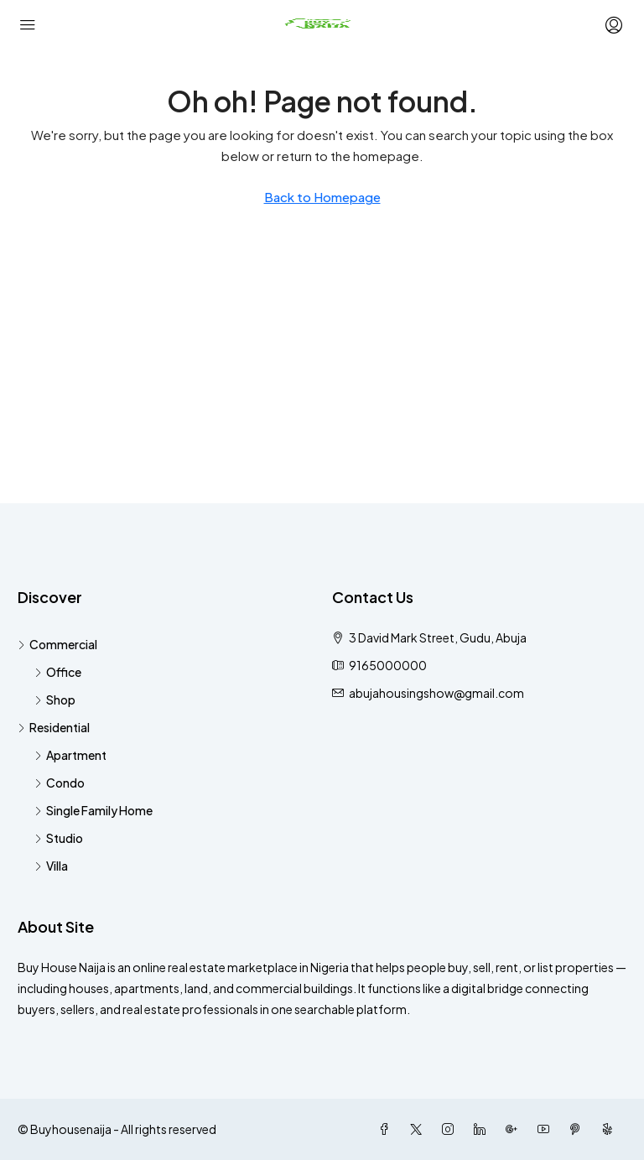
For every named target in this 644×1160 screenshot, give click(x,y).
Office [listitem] (57, 671)
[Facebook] (387, 1129)
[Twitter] (419, 1129)
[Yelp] (610, 1129)
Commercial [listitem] (57, 644)
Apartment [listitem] (70, 754)
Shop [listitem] (54, 699)
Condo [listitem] (59, 782)
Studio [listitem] (58, 837)
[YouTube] (547, 1129)
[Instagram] (451, 1129)
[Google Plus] (515, 1129)
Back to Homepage (322, 197)
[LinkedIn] (483, 1129)
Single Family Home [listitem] (93, 810)
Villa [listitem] (51, 865)
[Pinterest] (578, 1129)
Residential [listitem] (54, 727)
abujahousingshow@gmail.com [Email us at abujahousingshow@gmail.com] (436, 692)
